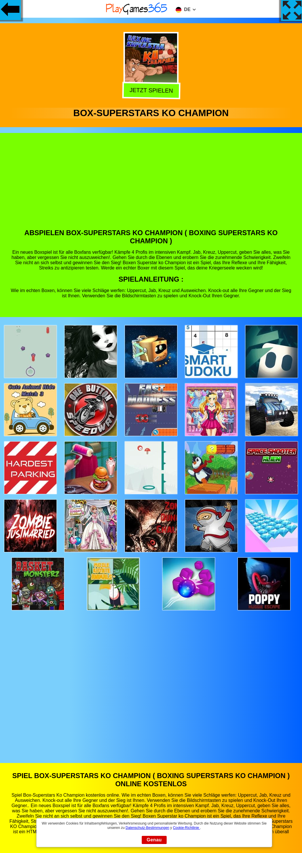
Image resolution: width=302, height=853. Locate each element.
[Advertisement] (151, 185)
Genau (154, 839)
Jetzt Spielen (150, 90)
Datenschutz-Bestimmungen (147, 828)
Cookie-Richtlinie (186, 828)
